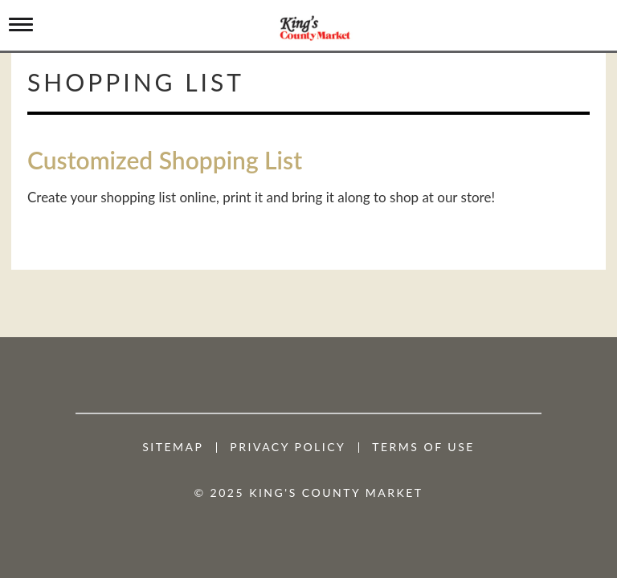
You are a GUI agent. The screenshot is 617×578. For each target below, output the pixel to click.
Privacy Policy (287, 447)
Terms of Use (423, 447)
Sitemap (172, 447)
